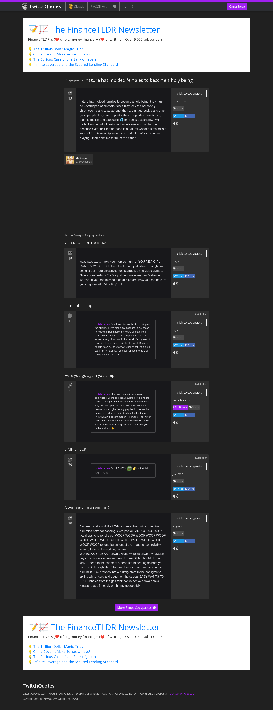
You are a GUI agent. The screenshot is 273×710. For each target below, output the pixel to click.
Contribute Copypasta (153, 693)
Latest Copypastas (34, 693)
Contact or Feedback (182, 693)
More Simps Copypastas (136, 608)
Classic (76, 6)
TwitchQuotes (42, 6)
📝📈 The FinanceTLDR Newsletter (94, 29)
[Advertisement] (136, 201)
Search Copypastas (87, 693)
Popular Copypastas (60, 693)
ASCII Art (99, 6)
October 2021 (180, 101)
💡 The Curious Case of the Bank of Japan (62, 59)
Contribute (237, 6)
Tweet (178, 116)
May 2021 (178, 261)
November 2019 (181, 400)
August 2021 (179, 526)
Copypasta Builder (126, 693)
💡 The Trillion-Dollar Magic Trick (55, 49)
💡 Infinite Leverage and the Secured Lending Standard (73, 64)
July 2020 (177, 330)
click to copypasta (189, 93)
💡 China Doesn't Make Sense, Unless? (59, 54)
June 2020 (178, 474)
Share (189, 116)
